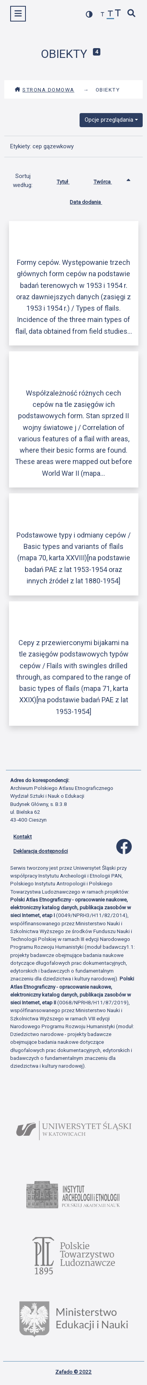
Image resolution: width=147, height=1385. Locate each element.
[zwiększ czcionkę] (118, 13)
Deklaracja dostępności (40, 851)
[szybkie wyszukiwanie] (132, 13)
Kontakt (22, 836)
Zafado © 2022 (73, 1372)
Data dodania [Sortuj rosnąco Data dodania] (92, 200)
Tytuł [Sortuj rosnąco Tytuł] (68, 180)
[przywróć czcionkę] (110, 14)
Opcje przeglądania (109, 119)
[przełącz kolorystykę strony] (89, 14)
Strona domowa (44, 89)
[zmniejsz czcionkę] (103, 14)
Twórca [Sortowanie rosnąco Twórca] (108, 180)
